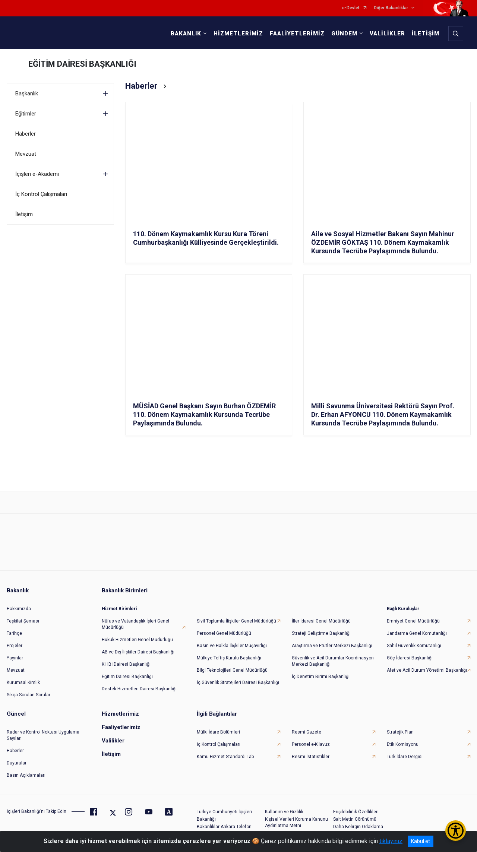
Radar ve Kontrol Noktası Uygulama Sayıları (43, 735)
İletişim (24, 214)
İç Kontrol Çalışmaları (41, 194)
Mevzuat (25, 154)
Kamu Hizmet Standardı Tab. (226, 756)
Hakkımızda (19, 608)
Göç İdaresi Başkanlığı (410, 658)
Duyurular (16, 763)
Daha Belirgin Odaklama (358, 826)
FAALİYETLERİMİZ (297, 33)
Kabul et (420, 841)
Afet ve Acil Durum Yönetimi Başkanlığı (427, 670)
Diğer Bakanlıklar (391, 8)
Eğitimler (25, 113)
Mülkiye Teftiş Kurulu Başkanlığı (229, 658)
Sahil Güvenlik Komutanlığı (414, 645)
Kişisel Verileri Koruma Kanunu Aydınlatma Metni (296, 822)
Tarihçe (14, 633)
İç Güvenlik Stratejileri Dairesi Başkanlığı (238, 682)
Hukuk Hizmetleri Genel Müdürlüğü (137, 639)
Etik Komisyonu (402, 744)
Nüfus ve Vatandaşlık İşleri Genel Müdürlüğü (135, 624)
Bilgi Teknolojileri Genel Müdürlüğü (232, 670)
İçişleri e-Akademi (37, 174)
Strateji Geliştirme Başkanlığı (321, 633)
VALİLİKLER (387, 33)
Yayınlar (15, 658)
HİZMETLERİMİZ (238, 33)
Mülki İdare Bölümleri (218, 732)
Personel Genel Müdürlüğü (224, 633)
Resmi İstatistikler (310, 756)
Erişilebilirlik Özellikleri (356, 811)
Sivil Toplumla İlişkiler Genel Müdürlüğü (236, 621)
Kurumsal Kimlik (23, 682)
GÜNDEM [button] (344, 33)
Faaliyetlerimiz (121, 727)
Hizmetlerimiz (120, 713)
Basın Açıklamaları (26, 775)
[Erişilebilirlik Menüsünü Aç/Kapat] (455, 830)
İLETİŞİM (425, 33)
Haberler (25, 133)
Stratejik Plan (400, 732)
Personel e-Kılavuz (311, 744)
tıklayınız (390, 841)
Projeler (14, 645)
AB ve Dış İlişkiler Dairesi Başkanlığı (138, 652)
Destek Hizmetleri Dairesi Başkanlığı (139, 688)
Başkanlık (26, 93)
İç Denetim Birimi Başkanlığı (321, 676)
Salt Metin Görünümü (354, 819)
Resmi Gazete (306, 732)
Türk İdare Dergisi (405, 756)
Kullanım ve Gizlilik (284, 811)
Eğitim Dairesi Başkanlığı (127, 676)
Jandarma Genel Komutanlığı (417, 633)
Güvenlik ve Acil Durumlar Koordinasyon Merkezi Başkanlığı (333, 661)
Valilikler (113, 740)
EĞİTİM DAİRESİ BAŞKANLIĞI (82, 64)
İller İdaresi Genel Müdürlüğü (321, 621)
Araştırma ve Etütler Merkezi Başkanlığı (332, 645)
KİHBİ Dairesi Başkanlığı (126, 664)
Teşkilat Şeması (23, 621)
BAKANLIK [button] (186, 33)
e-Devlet (351, 8)
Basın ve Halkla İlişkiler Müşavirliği (232, 645)
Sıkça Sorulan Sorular (28, 694)
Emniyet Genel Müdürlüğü (413, 621)
